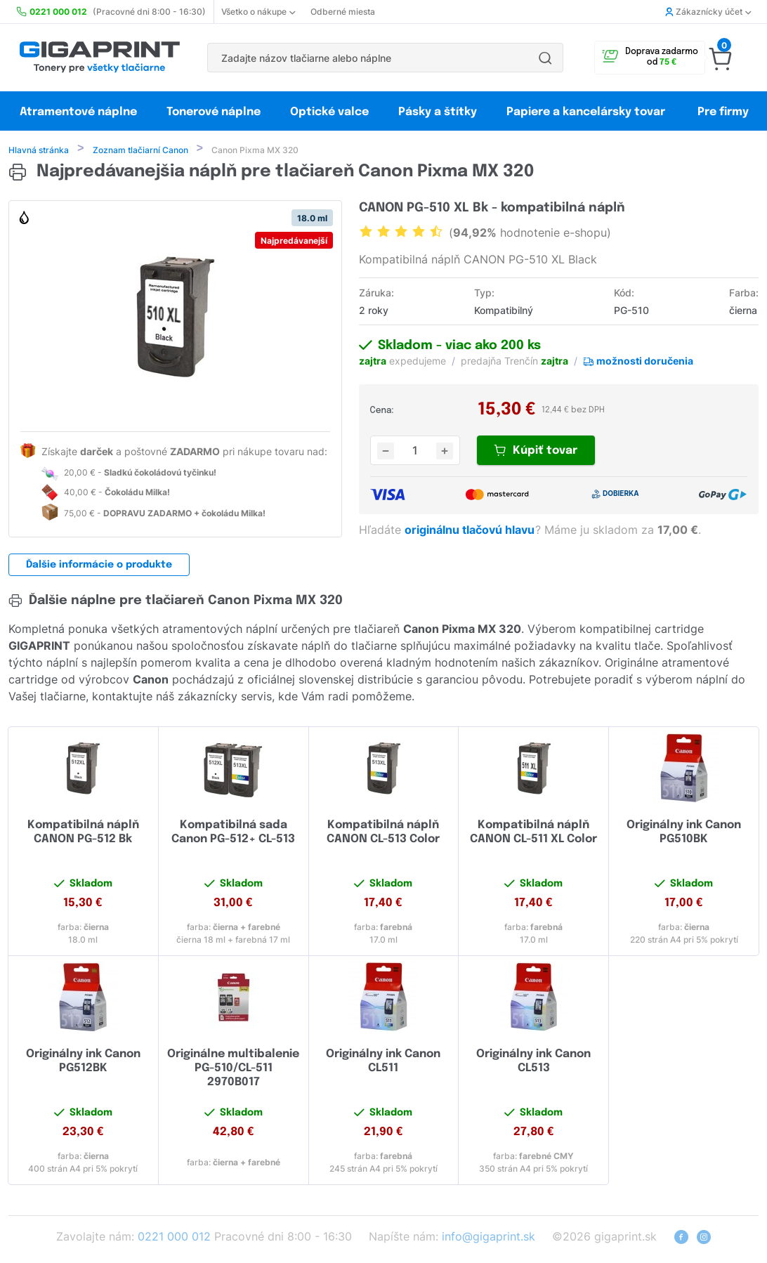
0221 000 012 (174, 1238)
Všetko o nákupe (258, 11)
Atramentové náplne (78, 112)
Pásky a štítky (437, 112)
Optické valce (329, 112)
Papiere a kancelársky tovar (587, 112)
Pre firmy (723, 112)
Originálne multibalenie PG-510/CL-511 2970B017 (233, 1069)
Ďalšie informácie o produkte (99, 566)
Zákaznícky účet (708, 11)
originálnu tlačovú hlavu (471, 531)
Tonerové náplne (213, 112)
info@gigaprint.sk (488, 1238)
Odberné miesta (342, 11)
